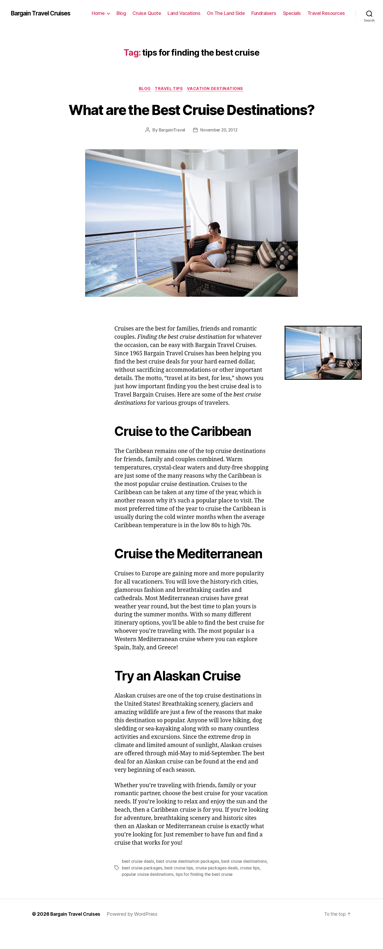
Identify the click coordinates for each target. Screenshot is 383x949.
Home (98, 13)
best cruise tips (207, 887)
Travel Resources (326, 13)
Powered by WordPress (135, 934)
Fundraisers (263, 13)
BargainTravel (170, 150)
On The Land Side (226, 13)
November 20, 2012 (219, 150)
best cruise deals (138, 881)
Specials (292, 13)
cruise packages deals (245, 887)
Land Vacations (184, 13)
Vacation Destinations (217, 89)
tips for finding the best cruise (228, 894)
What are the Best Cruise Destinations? (191, 119)
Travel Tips (169, 89)
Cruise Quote (146, 13)
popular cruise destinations (170, 894)
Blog (121, 13)
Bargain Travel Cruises (43, 13)
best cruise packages (169, 887)
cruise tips (132, 894)
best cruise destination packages (189, 881)
